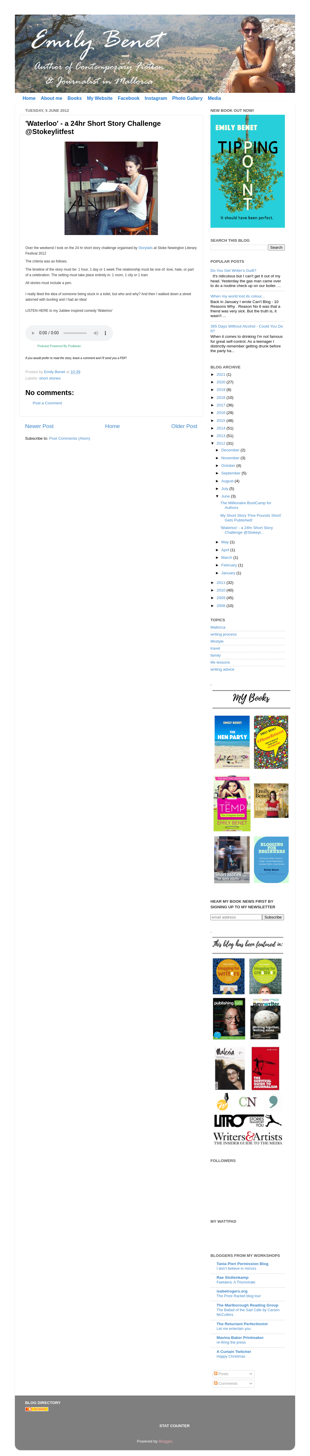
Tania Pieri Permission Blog (243, 1264)
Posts (221, 1374)
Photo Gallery (187, 98)
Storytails (145, 248)
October (228, 465)
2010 (222, 590)
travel (215, 648)
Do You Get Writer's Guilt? (233, 270)
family (215, 655)
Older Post (184, 426)
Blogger (165, 1441)
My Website (100, 98)
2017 (222, 405)
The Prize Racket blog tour (239, 1296)
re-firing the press (231, 1342)
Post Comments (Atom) (69, 438)
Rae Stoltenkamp (233, 1277)
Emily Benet (55, 372)
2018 (222, 397)
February (229, 565)
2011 (222, 582)
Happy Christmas (231, 1356)
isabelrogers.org (232, 1291)
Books (74, 98)
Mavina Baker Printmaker (240, 1337)
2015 (222, 420)
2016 (222, 412)
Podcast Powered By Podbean (59, 346)
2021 (222, 374)
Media (214, 98)
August (228, 481)
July (225, 488)
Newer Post (39, 426)
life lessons (220, 662)
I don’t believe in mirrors (236, 1268)
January (228, 573)
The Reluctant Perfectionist (242, 1324)
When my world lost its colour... (237, 296)
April (225, 550)
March (227, 557)
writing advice (222, 669)
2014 (222, 428)
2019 (222, 389)
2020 (222, 382)
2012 (222, 443)
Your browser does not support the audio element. (69, 333)
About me (51, 98)
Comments (226, 1383)
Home (28, 98)
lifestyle (217, 641)
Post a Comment (47, 403)
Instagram (156, 98)
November (231, 458)
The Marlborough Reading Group (247, 1305)
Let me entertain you (234, 1328)
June (226, 496)
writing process (223, 634)
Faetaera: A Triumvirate (236, 1282)
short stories (50, 378)
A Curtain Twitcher (234, 1351)
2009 (222, 598)
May (225, 542)
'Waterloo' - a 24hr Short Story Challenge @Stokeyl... (246, 530)
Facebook (129, 98)
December (231, 450)
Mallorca (217, 627)
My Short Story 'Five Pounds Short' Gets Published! (250, 517)
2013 (222, 436)
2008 (222, 605)
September (231, 473)
